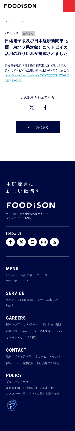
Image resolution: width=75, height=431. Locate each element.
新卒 (24, 331)
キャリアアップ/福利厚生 (22, 337)
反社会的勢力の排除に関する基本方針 (30, 387)
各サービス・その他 (47, 356)
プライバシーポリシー (20, 381)
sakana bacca (25, 299)
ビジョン (11, 275)
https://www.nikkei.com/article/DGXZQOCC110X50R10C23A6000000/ (37, 78)
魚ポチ (10, 299)
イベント (60, 331)
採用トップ (13, 324)
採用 (9, 363)
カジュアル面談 (40, 331)
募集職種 (11, 331)
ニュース (22, 21)
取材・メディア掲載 (18, 356)
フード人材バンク (48, 299)
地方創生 (11, 305)
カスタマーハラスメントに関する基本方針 (32, 393)
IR (53, 275)
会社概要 (26, 275)
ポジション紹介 (52, 324)
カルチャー (31, 324)
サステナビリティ (17, 280)
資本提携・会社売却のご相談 (40, 363)
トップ (8, 21)
